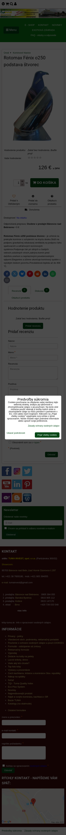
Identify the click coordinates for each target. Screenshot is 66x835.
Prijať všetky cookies (47, 435)
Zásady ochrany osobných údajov (43, 426)
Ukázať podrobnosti (16, 433)
